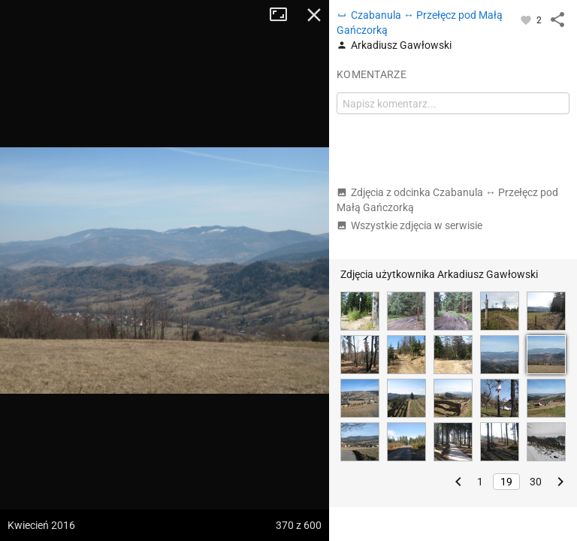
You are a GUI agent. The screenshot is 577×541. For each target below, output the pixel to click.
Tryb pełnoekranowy (284, 15)
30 (536, 482)
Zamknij (314, 15)
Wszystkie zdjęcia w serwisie (409, 225)
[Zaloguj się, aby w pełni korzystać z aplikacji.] (527, 20)
